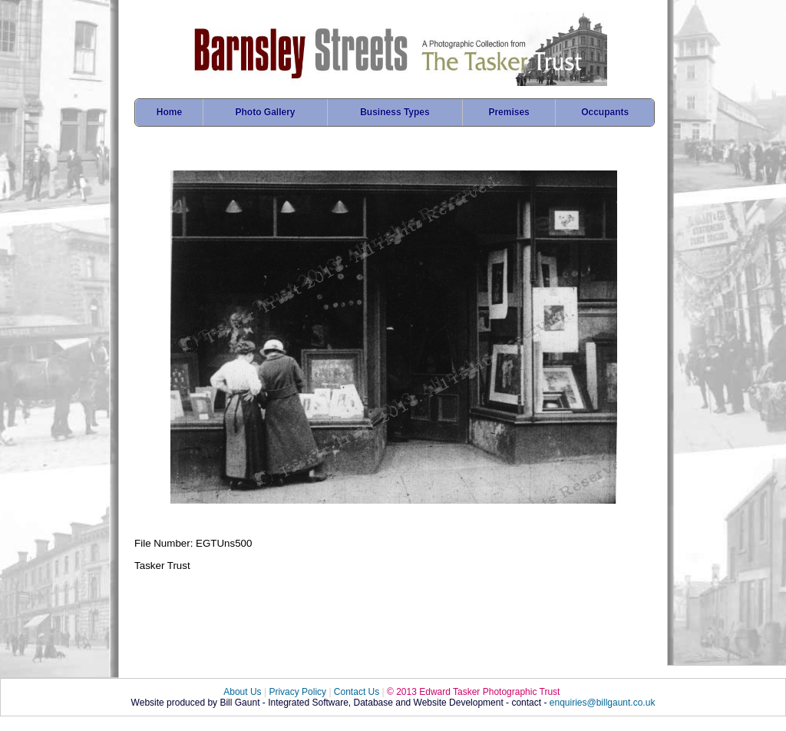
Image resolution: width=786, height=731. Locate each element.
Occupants (605, 112)
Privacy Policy (297, 691)
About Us (242, 691)
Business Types (394, 112)
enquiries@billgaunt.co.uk (603, 702)
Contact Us (356, 691)
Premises (508, 112)
